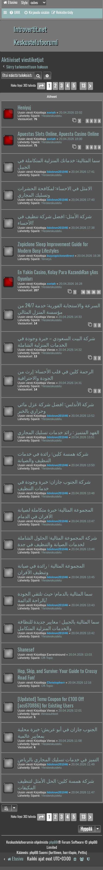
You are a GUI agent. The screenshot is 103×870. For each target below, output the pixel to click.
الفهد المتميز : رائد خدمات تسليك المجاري (58, 432)
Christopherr (56, 682)
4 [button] (67, 86)
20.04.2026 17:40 (83, 199)
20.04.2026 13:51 (83, 437)
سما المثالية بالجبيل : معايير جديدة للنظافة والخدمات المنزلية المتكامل (58, 624)
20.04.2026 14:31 (70, 382)
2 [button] (55, 86)
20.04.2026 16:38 (89, 255)
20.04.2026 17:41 (83, 171)
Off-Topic (47, 657)
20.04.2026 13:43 (83, 605)
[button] (41, 86)
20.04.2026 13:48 (83, 493)
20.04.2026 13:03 (80, 654)
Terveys (46, 259)
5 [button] (74, 86)
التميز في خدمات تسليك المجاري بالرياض (58, 759)
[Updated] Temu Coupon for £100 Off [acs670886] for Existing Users (51, 702)
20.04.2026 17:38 (83, 227)
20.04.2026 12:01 (70, 710)
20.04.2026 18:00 (70, 138)
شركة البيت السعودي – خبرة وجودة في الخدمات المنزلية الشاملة (56, 341)
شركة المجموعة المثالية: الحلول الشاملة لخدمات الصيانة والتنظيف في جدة (57, 540)
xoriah (51, 112)
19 (88, 292)
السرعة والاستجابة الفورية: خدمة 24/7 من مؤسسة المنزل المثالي (59, 308)
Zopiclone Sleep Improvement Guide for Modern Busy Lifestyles (53, 247)
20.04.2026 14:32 (70, 349)
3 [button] (61, 86)
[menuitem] (14, 12)
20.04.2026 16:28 (70, 283)
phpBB (53, 842)
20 (93, 292)
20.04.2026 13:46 (83, 549)
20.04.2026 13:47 (83, 521)
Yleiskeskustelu (51, 115)
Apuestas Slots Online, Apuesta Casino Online (58, 134)
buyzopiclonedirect (60, 255)
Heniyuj (24, 107)
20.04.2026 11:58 (70, 740)
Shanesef (26, 649)
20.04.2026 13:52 (83, 415)
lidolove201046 (57, 171)
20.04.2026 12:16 (79, 682)
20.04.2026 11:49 (83, 764)
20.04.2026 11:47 (83, 792)
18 (83, 292)
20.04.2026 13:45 (83, 577)
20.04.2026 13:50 (83, 465)
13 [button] (83, 86)
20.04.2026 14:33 (70, 316)
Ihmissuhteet (49, 713)
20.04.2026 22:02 (70, 112)
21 (99, 292)
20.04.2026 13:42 (83, 633)
